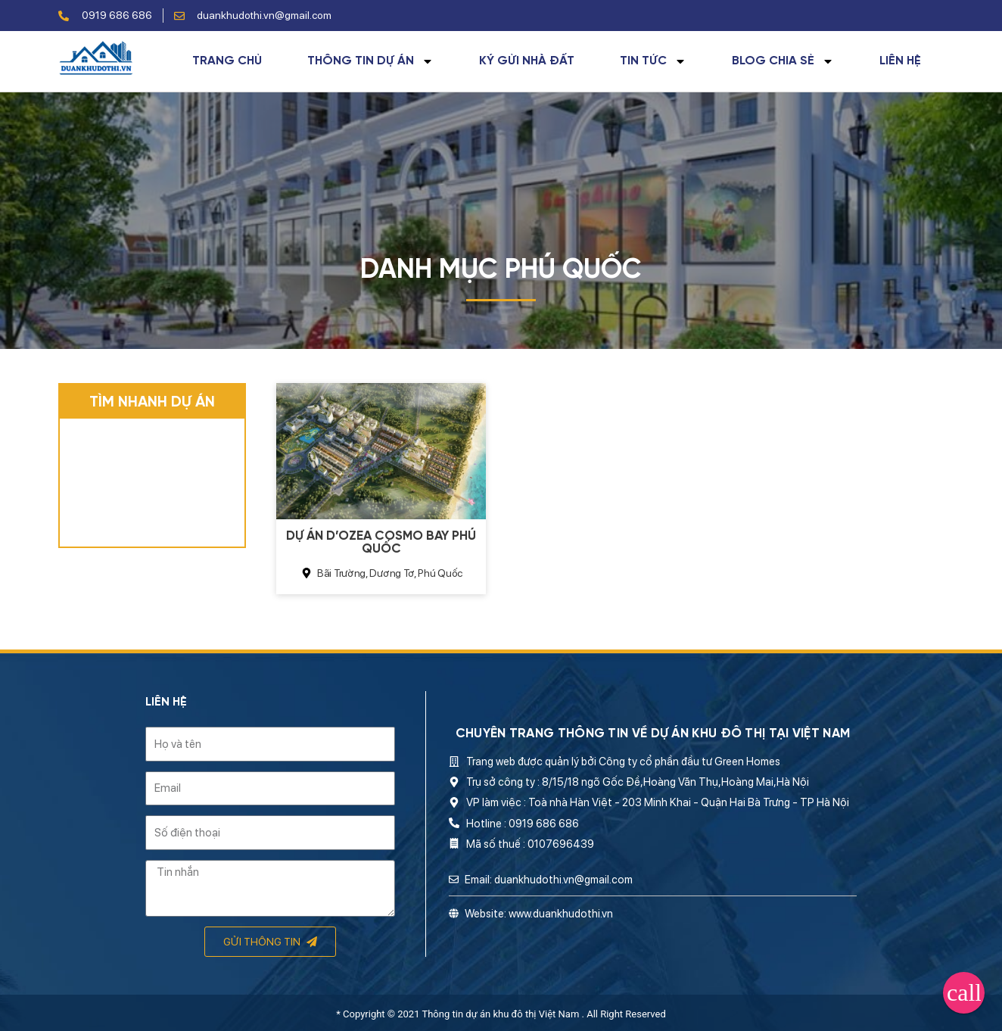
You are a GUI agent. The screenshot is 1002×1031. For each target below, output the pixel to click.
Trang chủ (227, 61)
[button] (964, 993)
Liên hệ (900, 61)
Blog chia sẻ (783, 61)
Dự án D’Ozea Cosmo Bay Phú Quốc (381, 543)
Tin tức (653, 61)
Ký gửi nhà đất (526, 61)
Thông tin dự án (370, 61)
